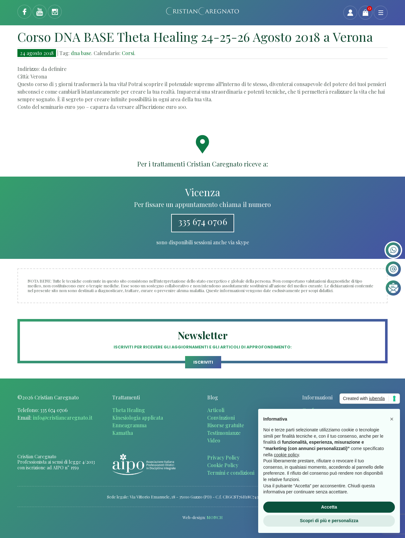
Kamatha (122, 432)
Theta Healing (128, 410)
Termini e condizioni (230, 472)
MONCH (215, 517)
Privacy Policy (223, 457)
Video (213, 440)
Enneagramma (129, 425)
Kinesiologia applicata (137, 417)
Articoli (215, 410)
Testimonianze (223, 432)
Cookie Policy (222, 465)
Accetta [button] (329, 507)
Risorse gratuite (225, 425)
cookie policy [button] (286, 454)
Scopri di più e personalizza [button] (329, 520)
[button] (392, 419)
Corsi (128, 53)
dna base (81, 53)
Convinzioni (221, 417)
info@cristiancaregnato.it (62, 417)
